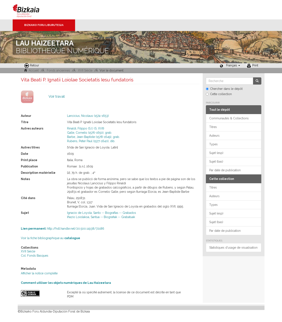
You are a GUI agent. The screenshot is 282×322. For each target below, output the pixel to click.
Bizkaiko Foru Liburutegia (43, 25)
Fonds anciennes (58, 70)
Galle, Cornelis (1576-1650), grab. (89, 132)
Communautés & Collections (229, 118)
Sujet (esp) (216, 153)
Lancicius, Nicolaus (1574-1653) (88, 115)
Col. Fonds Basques (34, 255)
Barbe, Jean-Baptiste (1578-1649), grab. (93, 137)
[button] (233, 65)
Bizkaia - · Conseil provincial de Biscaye (30, 9)
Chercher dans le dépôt (224, 88)
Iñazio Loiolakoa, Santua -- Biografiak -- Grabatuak (101, 217)
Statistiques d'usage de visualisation (233, 247)
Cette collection (219, 94)
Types (213, 144)
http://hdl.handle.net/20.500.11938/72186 (62, 228)
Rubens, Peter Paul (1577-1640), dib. (91, 141)
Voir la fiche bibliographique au (50, 238)
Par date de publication (225, 170)
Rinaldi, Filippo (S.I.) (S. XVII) (85, 128)
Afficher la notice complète (39, 273)
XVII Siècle (85, 70)
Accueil (34, 70)
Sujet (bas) (216, 161)
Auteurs (214, 135)
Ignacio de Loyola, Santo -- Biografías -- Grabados (101, 212)
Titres (213, 127)
